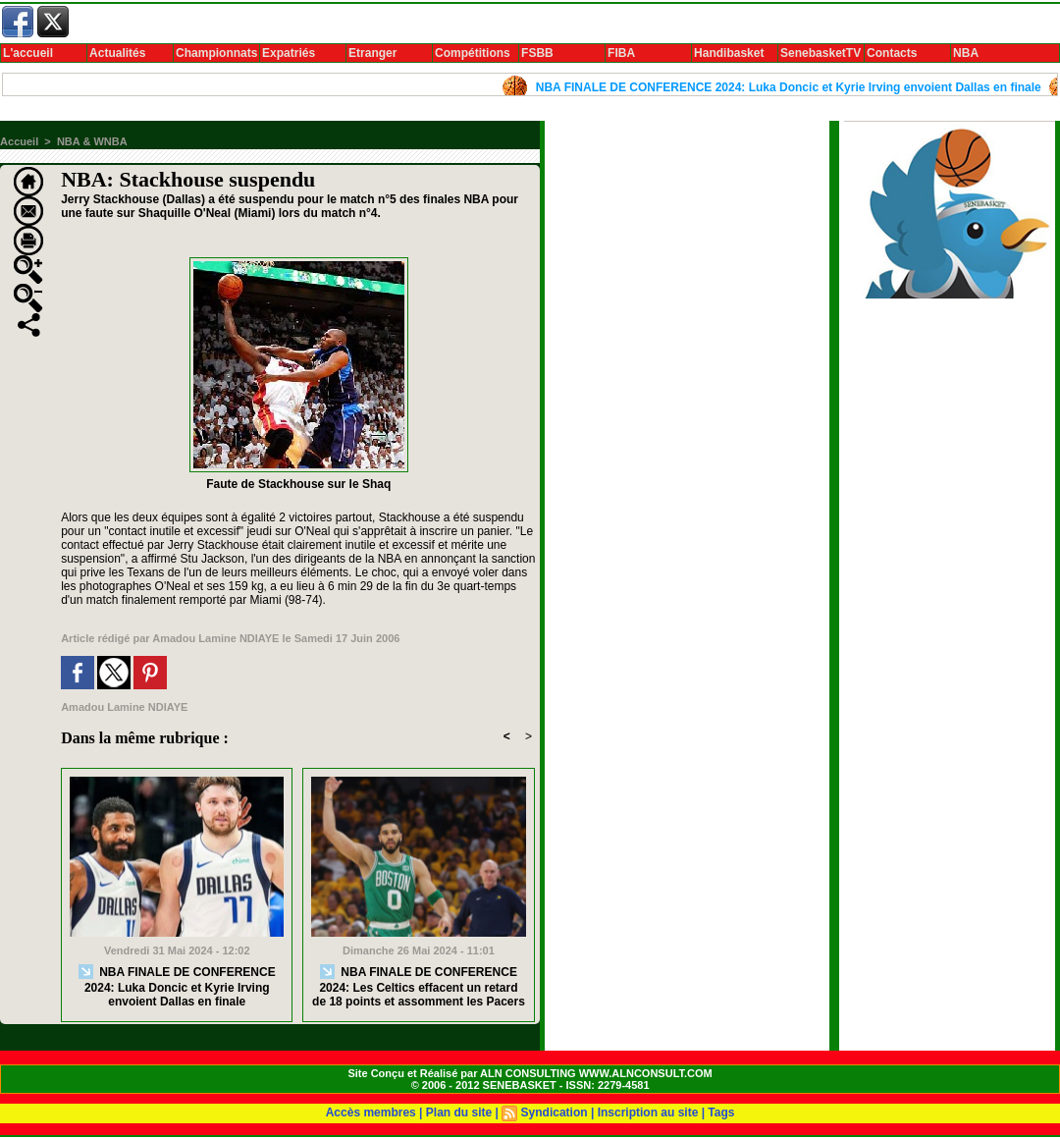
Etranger (372, 53)
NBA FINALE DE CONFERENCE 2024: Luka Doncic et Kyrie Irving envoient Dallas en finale (795, 87)
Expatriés (288, 53)
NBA (966, 53)
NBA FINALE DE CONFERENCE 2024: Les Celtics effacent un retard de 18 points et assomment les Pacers (418, 986)
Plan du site (459, 1112)
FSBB (537, 53)
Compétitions (472, 53)
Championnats (216, 53)
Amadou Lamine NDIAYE (215, 638)
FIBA (621, 53)
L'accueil (28, 53)
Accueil (19, 141)
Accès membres (371, 1112)
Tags (721, 1112)
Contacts (892, 53)
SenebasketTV (820, 53)
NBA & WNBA (92, 141)
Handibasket (729, 53)
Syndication (554, 1112)
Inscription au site (648, 1112)
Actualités (117, 53)
